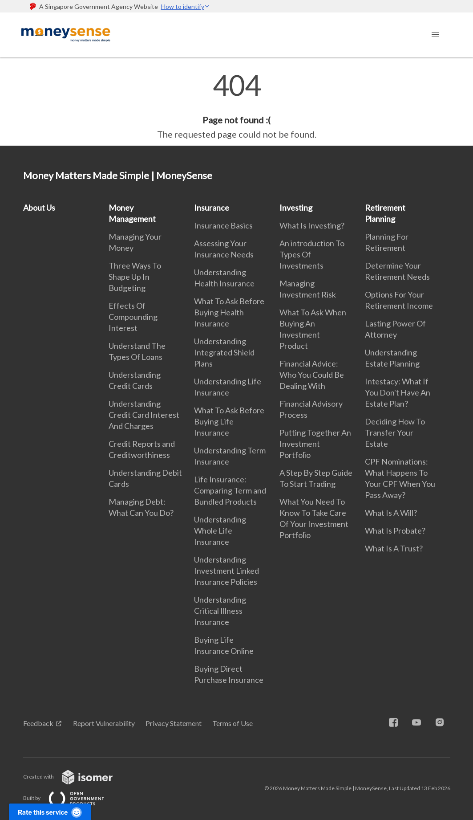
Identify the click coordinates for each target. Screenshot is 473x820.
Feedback (38, 723)
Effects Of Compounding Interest (133, 317)
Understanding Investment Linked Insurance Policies (226, 571)
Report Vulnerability (104, 723)
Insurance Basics (223, 225)
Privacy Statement (174, 723)
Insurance (211, 207)
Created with (75, 776)
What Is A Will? (391, 513)
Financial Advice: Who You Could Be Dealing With (311, 375)
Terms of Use (232, 723)
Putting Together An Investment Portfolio (315, 444)
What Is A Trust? (394, 548)
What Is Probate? (395, 530)
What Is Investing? (311, 225)
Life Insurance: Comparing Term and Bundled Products (230, 490)
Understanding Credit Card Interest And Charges (144, 415)
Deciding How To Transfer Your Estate (395, 432)
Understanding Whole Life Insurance (220, 530)
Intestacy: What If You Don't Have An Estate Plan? (397, 392)
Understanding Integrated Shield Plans (224, 352)
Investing (295, 207)
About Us (39, 207)
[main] (236, 106)
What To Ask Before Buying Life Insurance (229, 421)
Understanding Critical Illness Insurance (220, 611)
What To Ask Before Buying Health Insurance (229, 312)
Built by (70, 798)
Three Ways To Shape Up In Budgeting (135, 277)
